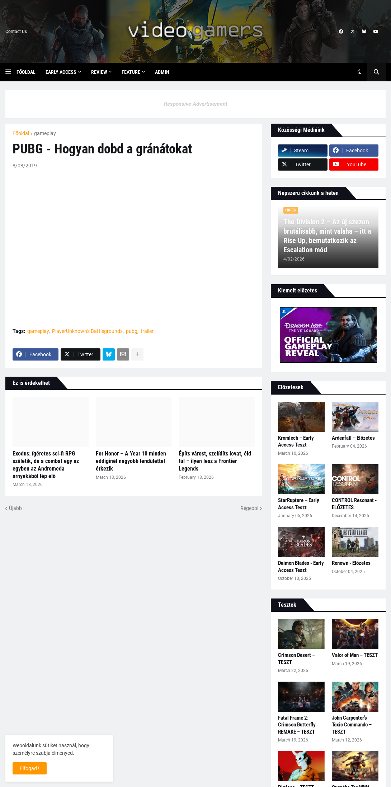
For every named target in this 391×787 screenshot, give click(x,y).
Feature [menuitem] (131, 72)
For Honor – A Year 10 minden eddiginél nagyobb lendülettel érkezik (131, 461)
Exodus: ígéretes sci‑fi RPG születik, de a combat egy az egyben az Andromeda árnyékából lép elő (46, 464)
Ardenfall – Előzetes (353, 438)
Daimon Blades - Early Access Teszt (301, 566)
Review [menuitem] (99, 72)
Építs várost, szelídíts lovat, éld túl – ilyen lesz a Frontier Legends (215, 461)
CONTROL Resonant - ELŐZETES (354, 504)
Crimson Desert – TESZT (296, 659)
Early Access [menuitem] (61, 72)
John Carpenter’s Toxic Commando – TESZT (352, 725)
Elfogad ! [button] (29, 768)
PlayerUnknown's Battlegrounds (87, 331)
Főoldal (21, 133)
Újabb (15, 508)
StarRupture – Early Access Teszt (298, 504)
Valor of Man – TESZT (355, 655)
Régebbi (249, 508)
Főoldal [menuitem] (26, 72)
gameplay (45, 133)
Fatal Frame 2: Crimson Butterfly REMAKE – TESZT (297, 725)
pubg (131, 331)
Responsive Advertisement (195, 104)
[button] (11, 72)
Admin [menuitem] (162, 72)
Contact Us (16, 31)
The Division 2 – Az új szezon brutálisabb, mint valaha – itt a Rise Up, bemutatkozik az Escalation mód (327, 236)
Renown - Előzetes (351, 563)
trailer (147, 331)
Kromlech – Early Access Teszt (296, 441)
